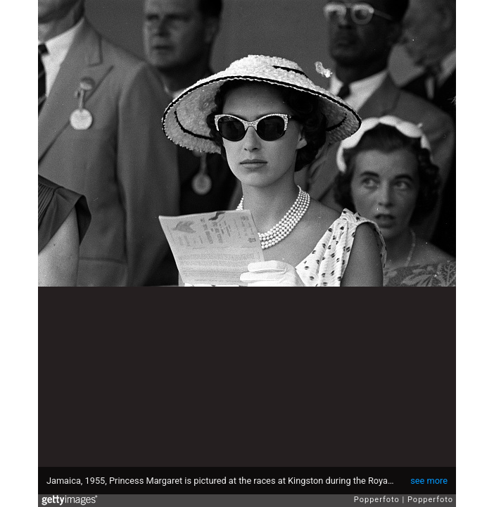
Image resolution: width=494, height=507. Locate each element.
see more (429, 480)
